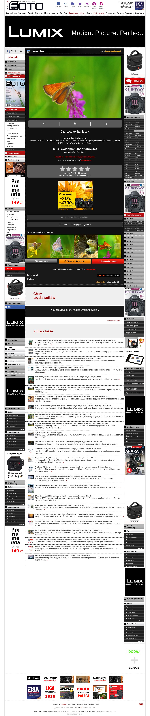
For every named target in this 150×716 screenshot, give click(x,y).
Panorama (137, 133)
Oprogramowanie (12, 133)
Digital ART (127, 139)
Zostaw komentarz (108, 261)
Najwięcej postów (14, 408)
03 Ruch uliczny (129, 226)
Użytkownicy (12, 65)
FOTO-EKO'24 (128, 144)
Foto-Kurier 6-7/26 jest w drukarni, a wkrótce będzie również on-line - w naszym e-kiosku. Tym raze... (77, 379)
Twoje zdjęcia (130, 375)
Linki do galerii (13, 340)
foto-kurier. (76, 707)
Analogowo (22, 13)
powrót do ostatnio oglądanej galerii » (75, 225)
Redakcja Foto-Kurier (13, 415)
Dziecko (127, 142)
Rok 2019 (130, 256)
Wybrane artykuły (12, 120)
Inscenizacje (128, 153)
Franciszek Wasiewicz (132, 433)
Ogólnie (10, 412)
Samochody (138, 151)
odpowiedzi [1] (113, 282)
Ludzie (126, 171)
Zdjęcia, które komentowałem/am (135, 393)
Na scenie (137, 126)
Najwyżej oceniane (132, 322)
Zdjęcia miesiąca (131, 333)
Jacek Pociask (130, 633)
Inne (8, 131)
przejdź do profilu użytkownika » (74, 217)
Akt (126, 126)
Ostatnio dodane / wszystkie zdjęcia (131, 379)
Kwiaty (126, 164)
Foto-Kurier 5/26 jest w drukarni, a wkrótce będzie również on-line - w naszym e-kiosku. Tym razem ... (77, 487)
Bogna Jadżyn (11, 501)
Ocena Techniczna (131, 610)
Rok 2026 (130, 219)
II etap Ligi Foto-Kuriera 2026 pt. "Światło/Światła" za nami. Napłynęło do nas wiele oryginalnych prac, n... (79, 516)
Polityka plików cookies (74, 714)
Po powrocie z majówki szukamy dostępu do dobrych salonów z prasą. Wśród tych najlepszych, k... (76, 542)
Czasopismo (73, 13)
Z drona (137, 166)
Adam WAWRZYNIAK (132, 436)
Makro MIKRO (128, 175)
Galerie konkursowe (134, 215)
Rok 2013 (130, 278)
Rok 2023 (130, 241)
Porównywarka (99, 13)
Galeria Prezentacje (15, 303)
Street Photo (138, 155)
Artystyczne (128, 131)
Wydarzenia (11, 144)
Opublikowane (11, 227)
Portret (136, 137)
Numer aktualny (12, 113)
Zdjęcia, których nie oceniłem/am (135, 383)
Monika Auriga (11, 435)
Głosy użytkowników (74, 261)
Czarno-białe (128, 137)
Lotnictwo (127, 168)
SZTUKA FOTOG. (139, 159)
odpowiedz (100, 282)
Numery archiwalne (13, 116)
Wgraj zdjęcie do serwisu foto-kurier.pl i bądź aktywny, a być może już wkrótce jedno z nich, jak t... (76, 444)
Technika (137, 162)
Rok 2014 (130, 275)
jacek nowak (10, 490)
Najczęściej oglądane (132, 326)
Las (126, 166)
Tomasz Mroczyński (131, 566)
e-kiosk (82, 13)
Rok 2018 (130, 260)
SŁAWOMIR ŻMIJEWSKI (13, 519)
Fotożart (127, 146)
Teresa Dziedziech (12, 421)
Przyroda (137, 142)
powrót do (110, 51)
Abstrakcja (127, 122)
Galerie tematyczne (134, 117)
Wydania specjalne (13, 272)
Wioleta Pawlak (130, 627)
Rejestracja (12, 62)
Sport (136, 153)
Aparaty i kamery (12, 217)
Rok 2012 (130, 282)
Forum (10, 69)
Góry (126, 148)
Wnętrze (137, 164)
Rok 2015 (130, 271)
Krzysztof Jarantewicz (132, 555)
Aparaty (31, 13)
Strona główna (11, 13)
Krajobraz (127, 162)
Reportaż (137, 148)
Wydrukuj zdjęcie (14, 76)
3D (126, 120)
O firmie (10, 344)
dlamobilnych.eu (14, 73)
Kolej (126, 157)
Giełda (10, 357)
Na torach (137, 128)
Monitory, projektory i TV (53, 13)
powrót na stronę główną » (114, 320)
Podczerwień (138, 135)
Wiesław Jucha (11, 493)
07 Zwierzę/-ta (138, 223)
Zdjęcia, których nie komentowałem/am (131, 388)
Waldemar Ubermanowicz (78, 149)
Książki (9, 275)
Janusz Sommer (11, 418)
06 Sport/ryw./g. (139, 221)
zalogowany (86, 160)
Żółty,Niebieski (138, 175)
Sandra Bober (11, 447)
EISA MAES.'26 (138, 230)
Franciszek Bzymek (12, 522)
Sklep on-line (12, 371)
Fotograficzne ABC (13, 128)
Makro (126, 173)
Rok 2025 (130, 233)
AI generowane (128, 124)
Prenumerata (110, 13)
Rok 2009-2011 (132, 286)
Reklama (120, 13)
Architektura (128, 128)
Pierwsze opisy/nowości (14, 136)
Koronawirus (128, 159)
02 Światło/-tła (128, 223)
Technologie (11, 138)
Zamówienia (139, 13)
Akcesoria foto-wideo (13, 212)
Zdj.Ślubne (137, 171)
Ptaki (136, 144)
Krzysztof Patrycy (12, 424)
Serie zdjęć (131, 181)
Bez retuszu (128, 135)
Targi (8, 232)
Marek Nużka (11, 516)
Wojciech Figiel (11, 438)
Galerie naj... (131, 319)
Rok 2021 (130, 248)
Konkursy (10, 222)
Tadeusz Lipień (11, 441)
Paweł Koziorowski (131, 430)
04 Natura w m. (128, 228)
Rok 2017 (130, 263)
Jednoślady (128, 155)
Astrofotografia (128, 133)
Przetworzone (138, 139)
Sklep (10, 368)
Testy (66, 13)
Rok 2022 (130, 245)
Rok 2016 (130, 267)
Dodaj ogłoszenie (14, 364)
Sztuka (137, 157)
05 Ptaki (127, 230)
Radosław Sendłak (131, 540)
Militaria (137, 122)
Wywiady (10, 146)
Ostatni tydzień (13, 432)
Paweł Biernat (130, 545)
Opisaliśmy (10, 149)
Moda (136, 124)
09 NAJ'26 (137, 228)
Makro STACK (128, 177)
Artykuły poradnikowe (14, 126)
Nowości (11, 209)
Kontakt (97, 704)
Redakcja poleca (131, 329)
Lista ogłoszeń (13, 361)
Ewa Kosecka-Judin (131, 537)
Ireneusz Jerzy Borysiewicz (133, 442)
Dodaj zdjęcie (130, 372)
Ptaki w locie (138, 146)
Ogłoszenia (79, 704)
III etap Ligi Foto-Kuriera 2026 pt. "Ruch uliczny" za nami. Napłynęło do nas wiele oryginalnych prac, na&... (79, 409)
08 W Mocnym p (139, 226)
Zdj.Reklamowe (138, 168)
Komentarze (41, 261)
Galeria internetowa (134, 368)
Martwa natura (138, 120)
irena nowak (129, 542)
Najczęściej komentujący (12, 483)
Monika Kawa (130, 439)
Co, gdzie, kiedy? (12, 219)
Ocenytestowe (11, 348)
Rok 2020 (130, 252)
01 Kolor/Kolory (128, 221)
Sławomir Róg (130, 558)
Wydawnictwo (13, 265)
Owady (137, 131)
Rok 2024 (130, 237)
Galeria (89, 13)
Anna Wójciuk (11, 513)
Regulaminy (129, 13)
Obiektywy (39, 13)
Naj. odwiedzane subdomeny (132, 527)
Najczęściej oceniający (135, 598)
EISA (9, 307)
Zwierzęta (137, 173)
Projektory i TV (11, 230)
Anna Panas (129, 563)
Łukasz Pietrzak (11, 426)
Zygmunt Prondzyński (13, 496)
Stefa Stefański (11, 444)
